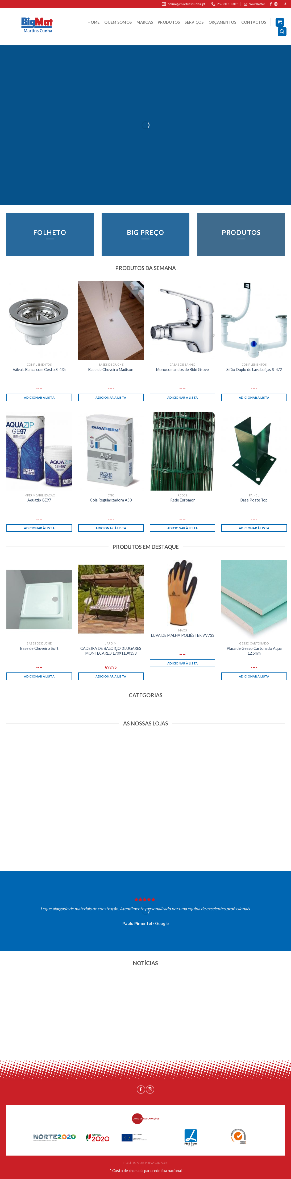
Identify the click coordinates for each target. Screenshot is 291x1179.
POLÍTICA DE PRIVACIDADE (145, 1163)
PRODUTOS (169, 22)
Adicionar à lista (39, 397)
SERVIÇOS (194, 22)
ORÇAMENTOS (222, 22)
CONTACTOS (253, 22)
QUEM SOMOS (118, 22)
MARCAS (144, 22)
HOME (93, 22)
